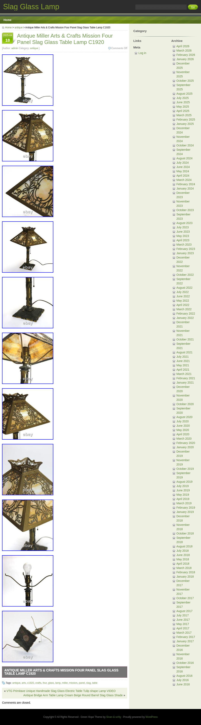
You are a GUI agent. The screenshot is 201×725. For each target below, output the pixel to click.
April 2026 (182, 46)
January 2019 (185, 512)
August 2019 (184, 481)
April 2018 (182, 563)
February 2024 (185, 184)
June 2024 (183, 167)
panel (82, 682)
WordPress (152, 717)
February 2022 (185, 313)
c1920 (30, 682)
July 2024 (182, 162)
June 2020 (183, 425)
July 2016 (182, 680)
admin (14, 48)
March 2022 (184, 309)
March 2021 (184, 374)
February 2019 (185, 507)
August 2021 (184, 352)
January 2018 (185, 576)
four (45, 682)
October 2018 (185, 533)
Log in (142, 53)
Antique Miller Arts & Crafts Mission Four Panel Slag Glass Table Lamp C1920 (61, 672)
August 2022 (184, 287)
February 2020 (185, 443)
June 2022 (183, 296)
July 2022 (182, 292)
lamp (58, 682)
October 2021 (185, 339)
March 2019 (184, 503)
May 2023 (182, 236)
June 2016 (183, 684)
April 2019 (182, 499)
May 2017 (182, 624)
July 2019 (182, 486)
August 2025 (184, 93)
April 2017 (182, 628)
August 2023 (184, 223)
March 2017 (184, 632)
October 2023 (185, 210)
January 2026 (185, 59)
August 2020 (184, 417)
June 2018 (183, 555)
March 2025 (184, 115)
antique (19, 27)
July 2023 (182, 227)
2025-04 (7, 38)
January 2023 (185, 253)
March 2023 (184, 244)
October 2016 (185, 662)
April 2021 (182, 369)
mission (73, 682)
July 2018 (182, 550)
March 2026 (184, 50)
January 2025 (185, 123)
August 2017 (184, 611)
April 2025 (182, 111)
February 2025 (185, 119)
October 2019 (185, 468)
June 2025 (183, 102)
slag (88, 682)
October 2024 (185, 145)
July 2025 (182, 98)
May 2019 (182, 494)
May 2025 (182, 106)
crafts (38, 682)
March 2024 (184, 180)
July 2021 (182, 356)
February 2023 (185, 248)
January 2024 (185, 188)
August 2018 (184, 546)
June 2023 (183, 231)
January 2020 (185, 447)
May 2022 (182, 300)
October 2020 (185, 404)
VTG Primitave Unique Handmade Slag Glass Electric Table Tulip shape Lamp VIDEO (61, 691)
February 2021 (185, 378)
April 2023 (182, 240)
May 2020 (182, 430)
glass (51, 682)
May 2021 (182, 365)
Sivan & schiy (113, 717)
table (94, 682)
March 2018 (184, 568)
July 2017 (182, 615)
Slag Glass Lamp (31, 6)
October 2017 (185, 598)
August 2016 (184, 675)
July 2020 (182, 421)
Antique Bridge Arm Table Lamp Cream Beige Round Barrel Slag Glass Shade (73, 695)
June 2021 (183, 361)
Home (7, 20)
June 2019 (183, 490)
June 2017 (183, 619)
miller (65, 682)
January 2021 (185, 382)
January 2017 (185, 641)
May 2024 (182, 171)
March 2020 (184, 438)
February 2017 (185, 637)
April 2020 (182, 434)
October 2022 (185, 274)
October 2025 (185, 80)
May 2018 (182, 559)
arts (24, 682)
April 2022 (182, 305)
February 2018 (185, 572)
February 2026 (185, 54)
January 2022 (185, 317)
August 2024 (184, 158)
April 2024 (182, 175)
